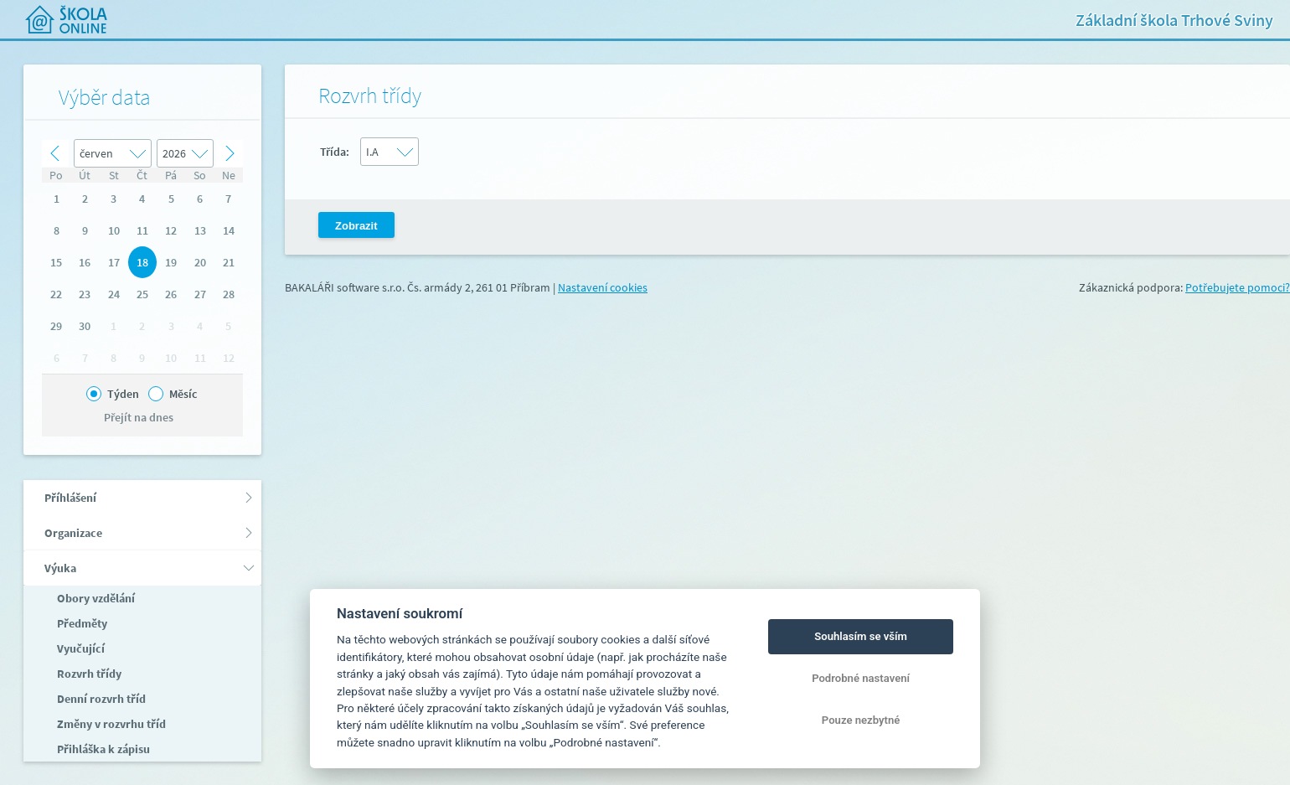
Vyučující (79, 648)
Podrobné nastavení (861, 678)
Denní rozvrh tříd (100, 698)
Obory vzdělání (94, 598)
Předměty (80, 623)
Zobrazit (356, 225)
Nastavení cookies (603, 287)
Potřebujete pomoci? (1237, 287)
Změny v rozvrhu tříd (110, 723)
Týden (123, 393)
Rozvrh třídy (87, 673)
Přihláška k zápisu (102, 749)
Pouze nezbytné (861, 720)
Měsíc (183, 393)
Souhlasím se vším (860, 636)
